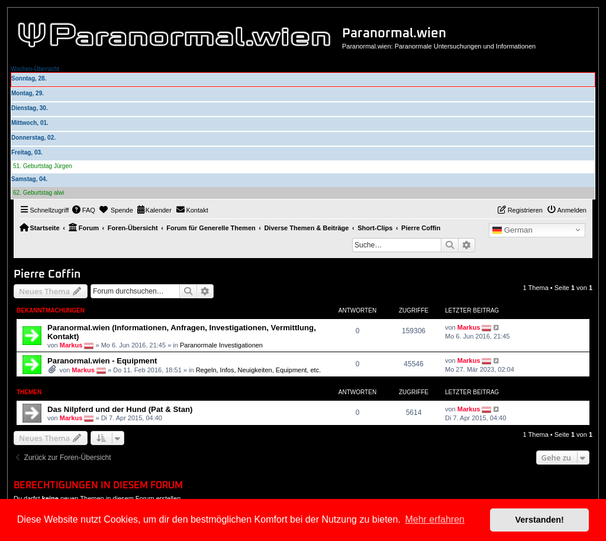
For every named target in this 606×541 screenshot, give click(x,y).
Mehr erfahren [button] (435, 519)
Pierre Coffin (47, 274)
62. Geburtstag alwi (38, 192)
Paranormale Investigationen (221, 345)
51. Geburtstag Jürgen (42, 166)
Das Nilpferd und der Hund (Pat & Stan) (119, 409)
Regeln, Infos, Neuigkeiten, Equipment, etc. (258, 369)
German (512, 230)
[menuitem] (83, 210)
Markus (71, 345)
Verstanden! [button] (539, 519)
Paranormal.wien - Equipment (102, 360)
